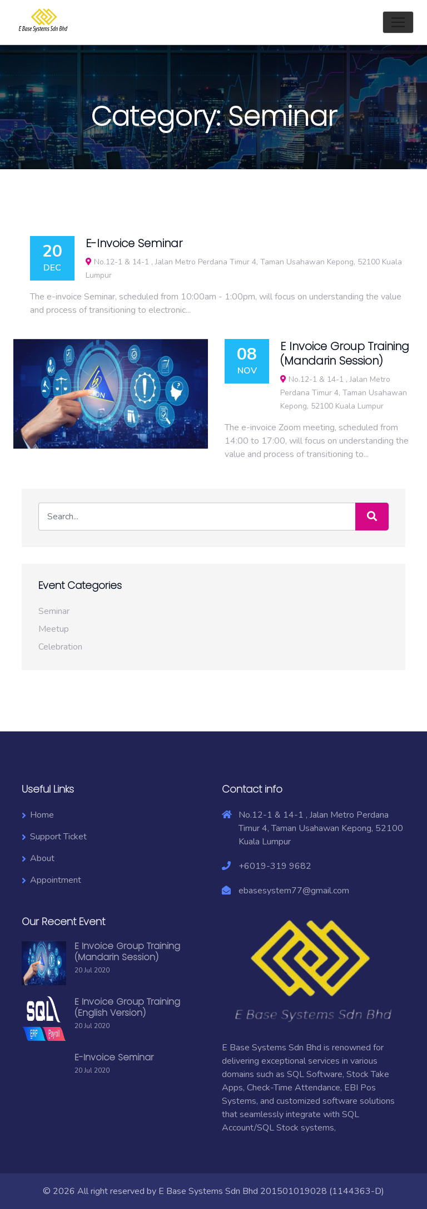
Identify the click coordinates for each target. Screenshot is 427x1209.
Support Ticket (58, 836)
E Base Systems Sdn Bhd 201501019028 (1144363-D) (271, 1191)
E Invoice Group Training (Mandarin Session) (127, 952)
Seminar (53, 611)
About (42, 858)
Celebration (60, 647)
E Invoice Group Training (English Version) (127, 1007)
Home (42, 815)
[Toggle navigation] (398, 22)
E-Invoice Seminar (114, 1057)
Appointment (55, 880)
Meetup (53, 629)
